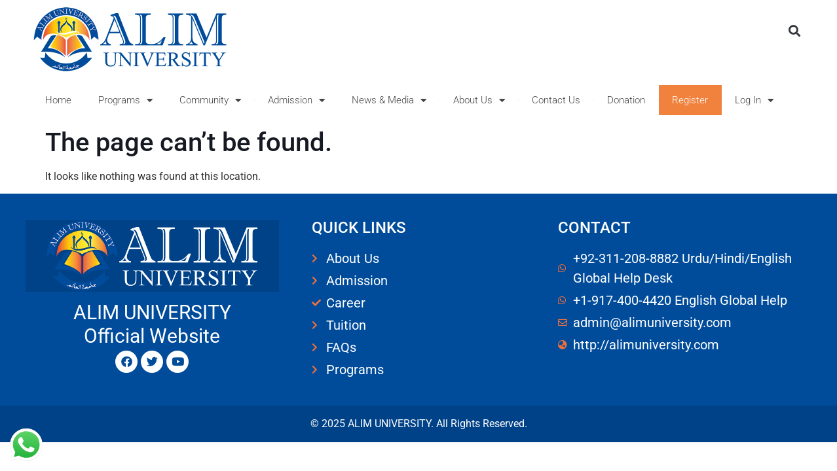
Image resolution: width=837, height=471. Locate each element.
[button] (794, 30)
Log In (754, 100)
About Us (479, 100)
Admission (296, 100)
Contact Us (556, 100)
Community (210, 100)
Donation (626, 100)
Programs (125, 100)
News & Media (389, 100)
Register (690, 100)
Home (58, 100)
